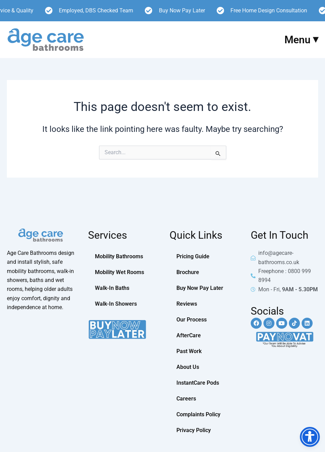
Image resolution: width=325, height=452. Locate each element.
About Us (187, 367)
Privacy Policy (193, 430)
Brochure (187, 272)
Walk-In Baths (112, 288)
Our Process (191, 319)
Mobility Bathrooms (119, 256)
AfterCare (188, 335)
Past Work (189, 351)
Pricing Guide (192, 256)
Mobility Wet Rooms (119, 272)
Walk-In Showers (116, 304)
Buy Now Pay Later (199, 288)
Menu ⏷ (301, 40)
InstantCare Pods (197, 383)
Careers (186, 398)
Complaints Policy (198, 414)
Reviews (186, 304)
